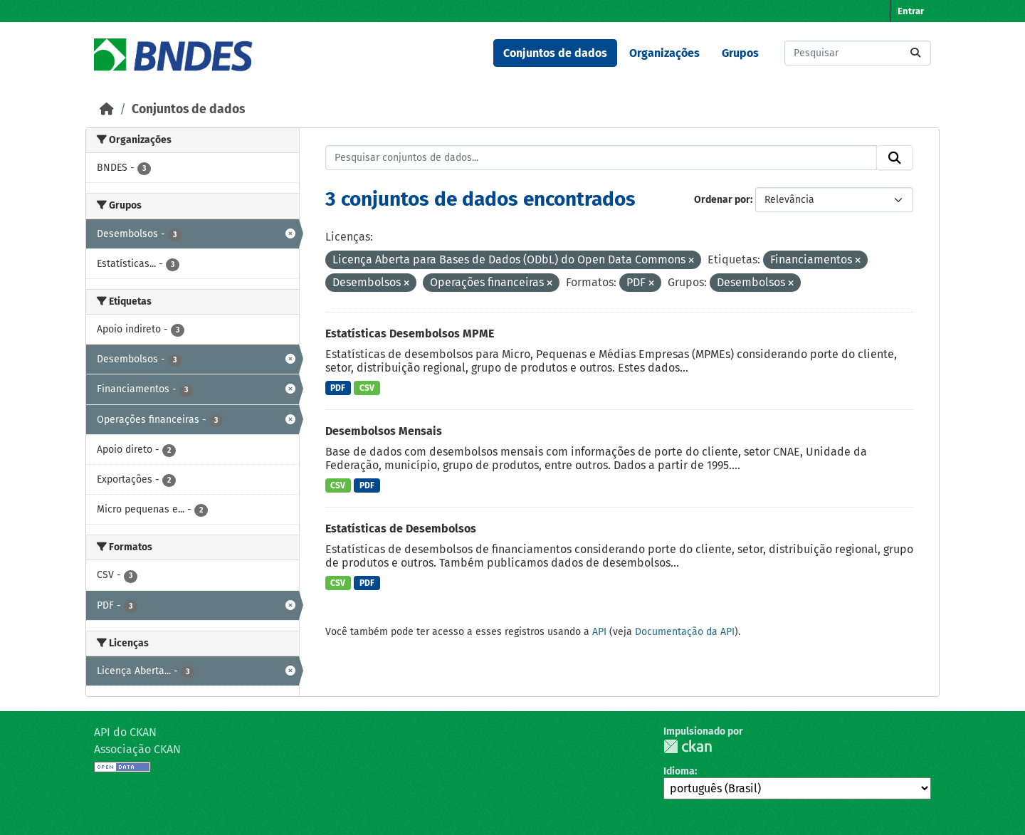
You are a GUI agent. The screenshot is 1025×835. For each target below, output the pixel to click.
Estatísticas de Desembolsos (400, 528)
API (599, 632)
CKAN (687, 746)
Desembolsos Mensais (383, 431)
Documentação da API (685, 632)
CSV (366, 388)
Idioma (679, 771)
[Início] (107, 109)
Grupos (740, 53)
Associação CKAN (137, 749)
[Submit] (915, 53)
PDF (337, 388)
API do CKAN (125, 732)
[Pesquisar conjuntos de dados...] (857, 53)
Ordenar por (722, 200)
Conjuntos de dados (555, 53)
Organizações (664, 53)
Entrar (911, 11)
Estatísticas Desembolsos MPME (409, 333)
